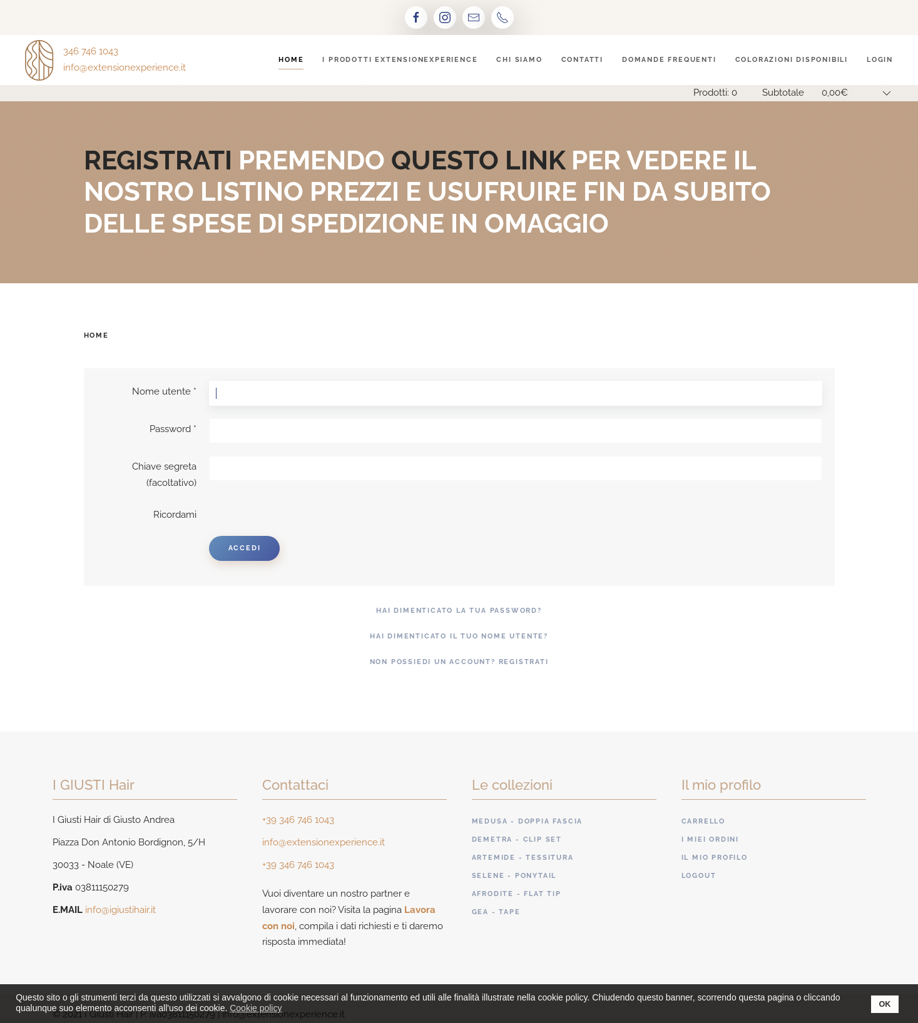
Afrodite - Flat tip (516, 894)
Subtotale (783, 92)
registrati (158, 160)
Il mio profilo (714, 858)
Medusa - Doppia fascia (527, 821)
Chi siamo (519, 60)
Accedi (244, 548)
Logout (699, 876)
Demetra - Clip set (517, 839)
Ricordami (174, 514)
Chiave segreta (164, 466)
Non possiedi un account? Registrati (459, 662)
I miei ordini (710, 839)
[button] (289, 1010)
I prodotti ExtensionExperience (399, 60)
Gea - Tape (496, 912)
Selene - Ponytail (514, 876)
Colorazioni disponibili (791, 60)
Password (173, 429)
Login (880, 60)
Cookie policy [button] (256, 1008)
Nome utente (164, 391)
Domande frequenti (669, 60)
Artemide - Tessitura (523, 858)
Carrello (703, 821)
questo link (478, 160)
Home (290, 60)
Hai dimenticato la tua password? (459, 611)
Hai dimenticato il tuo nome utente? (459, 636)
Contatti (582, 60)
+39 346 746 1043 (298, 819)
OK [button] (885, 1004)
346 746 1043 (90, 51)
